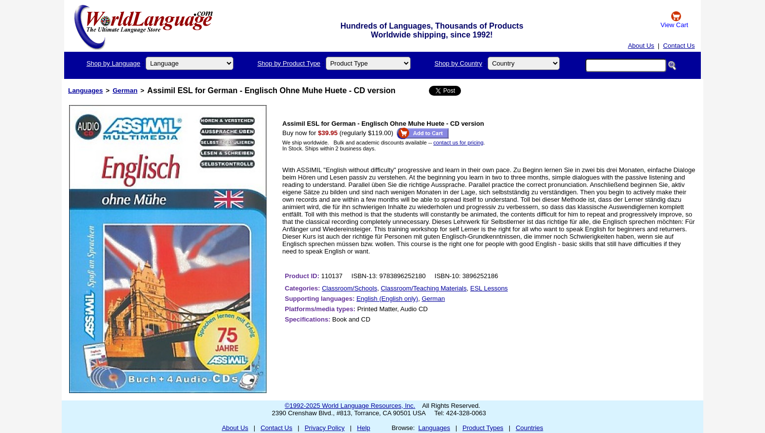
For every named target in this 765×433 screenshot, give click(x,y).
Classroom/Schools (349, 288)
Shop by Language (113, 63)
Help (363, 428)
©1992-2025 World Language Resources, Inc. (350, 405)
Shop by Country (458, 63)
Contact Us (678, 45)
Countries (529, 428)
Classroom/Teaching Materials (423, 288)
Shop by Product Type (288, 63)
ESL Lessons (489, 288)
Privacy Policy (324, 428)
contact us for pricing (458, 142)
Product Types (482, 428)
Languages (85, 90)
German (125, 90)
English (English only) (387, 298)
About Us (641, 45)
